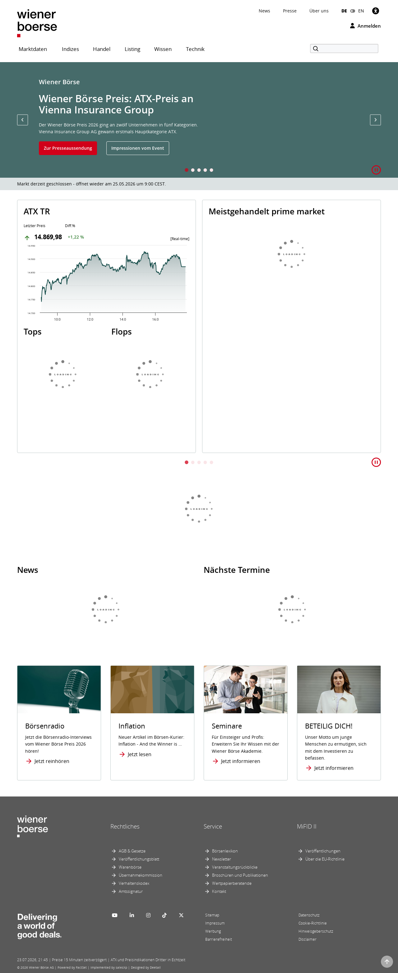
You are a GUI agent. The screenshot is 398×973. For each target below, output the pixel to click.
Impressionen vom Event (137, 148)
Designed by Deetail (146, 967)
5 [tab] (211, 171)
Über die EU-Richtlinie (325, 859)
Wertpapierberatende (232, 883)
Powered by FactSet (72, 967)
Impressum (215, 923)
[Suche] (344, 48)
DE (344, 11)
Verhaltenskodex (134, 883)
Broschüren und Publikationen (240, 875)
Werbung (213, 931)
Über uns (319, 11)
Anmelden (365, 26)
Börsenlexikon (225, 851)
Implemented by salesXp (108, 967)
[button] (22, 119)
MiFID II (307, 826)
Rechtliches (125, 826)
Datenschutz (309, 915)
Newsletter (221, 859)
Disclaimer (307, 939)
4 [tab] (205, 171)
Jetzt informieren (240, 761)
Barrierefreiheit (218, 939)
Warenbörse (130, 867)
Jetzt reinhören (52, 761)
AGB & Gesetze (132, 851)
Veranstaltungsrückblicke (234, 867)
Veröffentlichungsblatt (139, 859)
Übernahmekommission (140, 875)
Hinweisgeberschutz (315, 931)
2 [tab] (193, 171)
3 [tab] (199, 171)
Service (213, 826)
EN (361, 11)
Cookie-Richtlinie (312, 923)
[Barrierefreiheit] (375, 11)
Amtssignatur (131, 891)
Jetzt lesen (139, 754)
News (264, 11)
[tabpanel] (199, 120)
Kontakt (219, 891)
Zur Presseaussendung (68, 148)
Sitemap (212, 915)
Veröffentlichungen (322, 851)
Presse (290, 11)
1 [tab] (186, 171)
